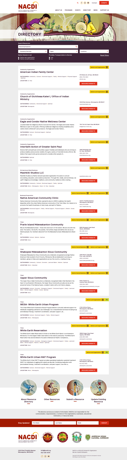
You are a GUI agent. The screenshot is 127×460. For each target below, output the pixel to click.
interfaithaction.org (85, 155)
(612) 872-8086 (84, 204)
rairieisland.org (84, 233)
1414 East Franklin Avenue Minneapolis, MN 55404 (26, 451)
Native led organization (27, 57)
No (52, 59)
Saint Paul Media (82, 456)
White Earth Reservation (33, 330)
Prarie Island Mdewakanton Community (41, 224)
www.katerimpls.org (85, 104)
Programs (68, 10)
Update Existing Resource (98, 400)
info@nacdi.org (46, 450)
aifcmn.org (82, 79)
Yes (52, 57)
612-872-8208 (84, 311)
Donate (104, 3)
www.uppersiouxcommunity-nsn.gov (90, 286)
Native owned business (27, 59)
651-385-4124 (84, 231)
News (95, 10)
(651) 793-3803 (84, 77)
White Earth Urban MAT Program (38, 357)
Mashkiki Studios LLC (32, 172)
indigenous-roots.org (85, 126)
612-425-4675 (45, 452)
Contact (94, 3)
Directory (87, 10)
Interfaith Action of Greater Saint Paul (41, 146)
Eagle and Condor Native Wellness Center (43, 121)
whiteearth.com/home (86, 313)
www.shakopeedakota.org (87, 260)
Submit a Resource (75, 399)
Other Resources (52, 399)
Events (77, 10)
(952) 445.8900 (84, 258)
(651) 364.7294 (84, 153)
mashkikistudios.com (85, 176)
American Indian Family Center (37, 72)
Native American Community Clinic (39, 198)
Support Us (104, 10)
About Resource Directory (28, 400)
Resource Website (88, 83)
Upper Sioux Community (33, 277)
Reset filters (104, 55)
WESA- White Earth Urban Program (39, 304)
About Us (58, 10)
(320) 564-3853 (84, 284)
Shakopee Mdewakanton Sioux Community (43, 251)
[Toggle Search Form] (77, 3)
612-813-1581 (83, 363)
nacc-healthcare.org (85, 206)
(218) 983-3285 (84, 337)
